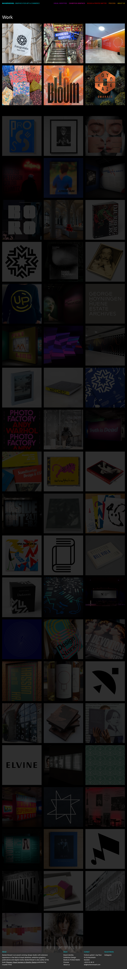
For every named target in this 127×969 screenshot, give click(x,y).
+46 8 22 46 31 (89, 962)
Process (66, 962)
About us (66, 964)
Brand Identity (68, 955)
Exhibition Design (69, 957)
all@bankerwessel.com (92, 964)
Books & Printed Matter (71, 960)
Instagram (108, 955)
